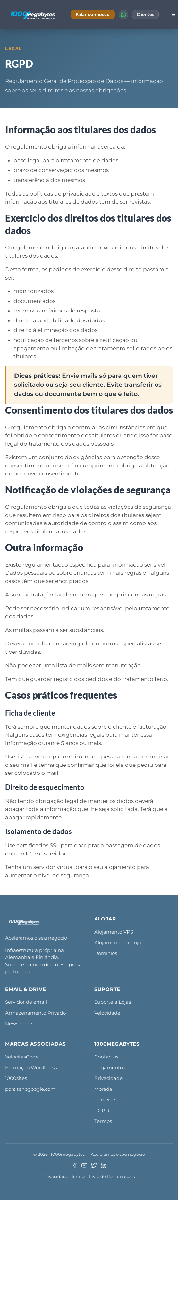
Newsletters (19, 1023)
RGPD (101, 1110)
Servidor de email (26, 1002)
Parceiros (105, 1100)
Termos (103, 1121)
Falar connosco (93, 14)
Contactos (106, 1057)
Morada (103, 1089)
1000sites (16, 1078)
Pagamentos (109, 1068)
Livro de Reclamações (112, 1176)
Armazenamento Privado (35, 1013)
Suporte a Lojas (112, 1002)
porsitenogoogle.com (30, 1089)
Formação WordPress (31, 1068)
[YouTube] (84, 1165)
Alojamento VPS (113, 932)
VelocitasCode (21, 1057)
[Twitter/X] (94, 1165)
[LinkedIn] (103, 1165)
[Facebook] (75, 1165)
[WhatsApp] (123, 14)
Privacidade (108, 1078)
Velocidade (107, 1013)
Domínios (105, 953)
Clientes (145, 14)
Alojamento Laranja (117, 942)
